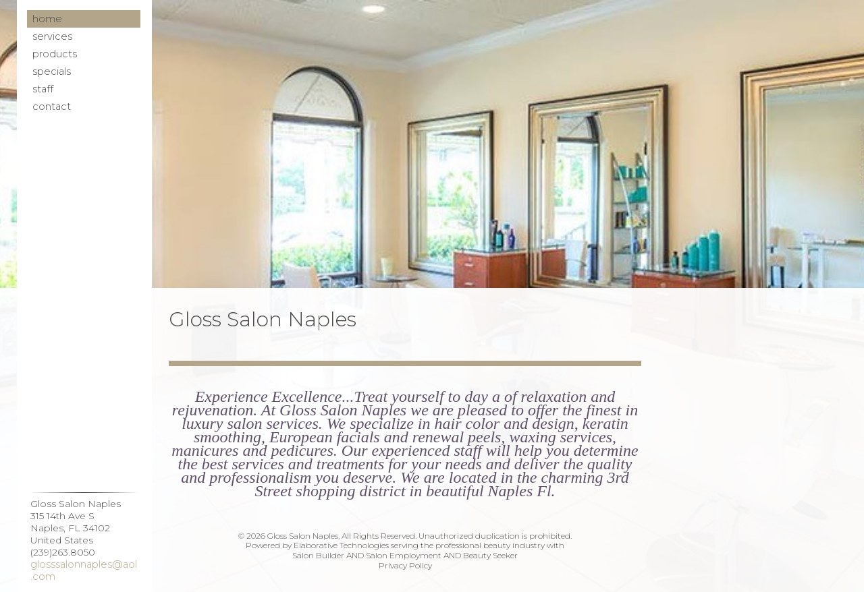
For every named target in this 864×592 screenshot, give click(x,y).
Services (52, 36)
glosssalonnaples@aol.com (83, 570)
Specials (51, 71)
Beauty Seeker (490, 555)
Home (47, 19)
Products (54, 54)
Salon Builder (318, 555)
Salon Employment (403, 555)
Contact (51, 106)
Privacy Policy (405, 565)
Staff (42, 89)
